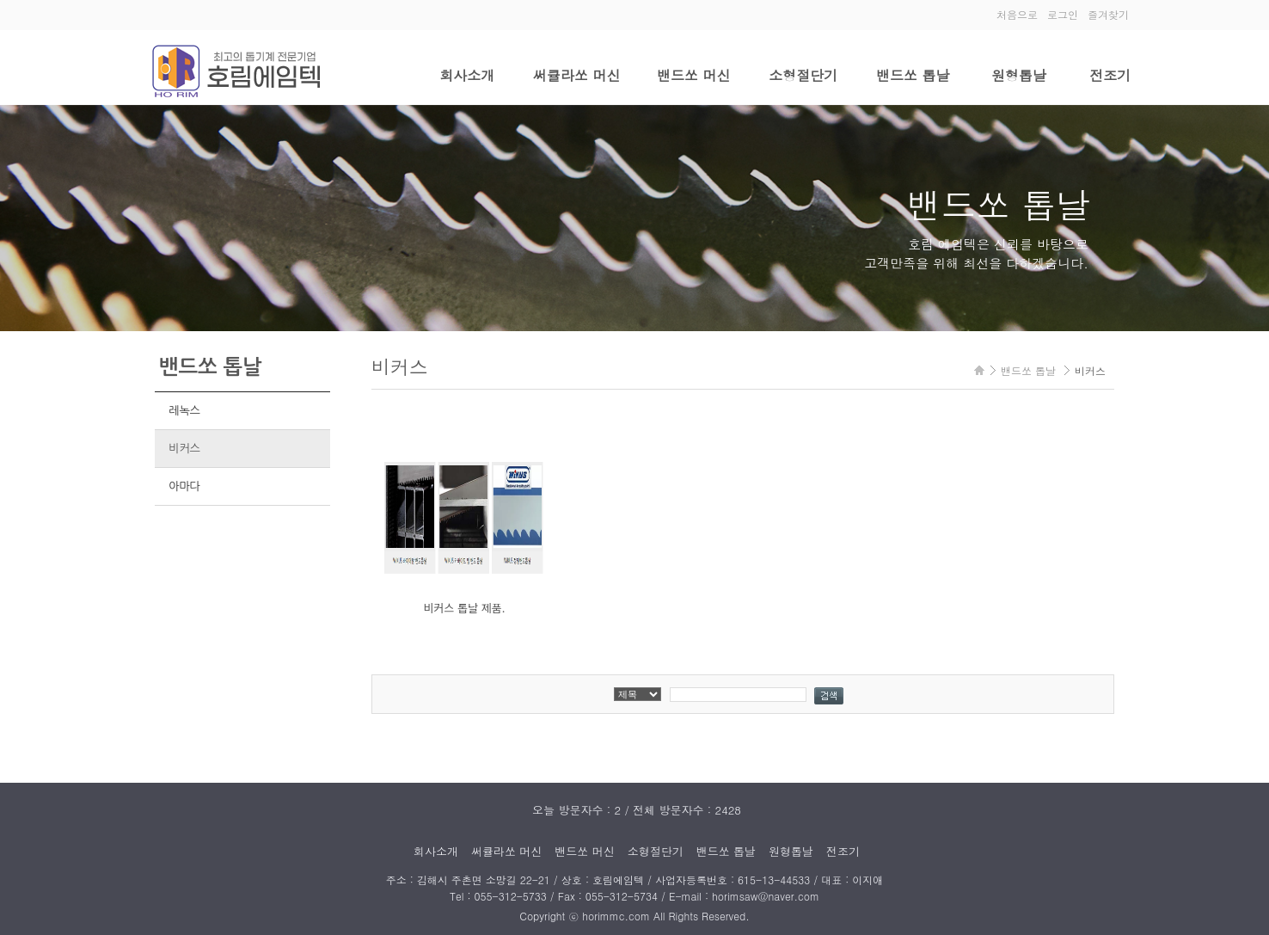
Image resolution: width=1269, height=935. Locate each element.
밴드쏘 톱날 (912, 75)
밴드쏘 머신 (693, 75)
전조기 (1110, 75)
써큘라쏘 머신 (576, 75)
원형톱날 (1018, 75)
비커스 (184, 448)
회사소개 (466, 75)
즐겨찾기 (1108, 14)
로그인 (1062, 14)
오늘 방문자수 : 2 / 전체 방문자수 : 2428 (636, 810)
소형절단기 (803, 75)
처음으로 (1017, 14)
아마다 (184, 486)
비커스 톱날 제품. (465, 608)
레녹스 (184, 410)
